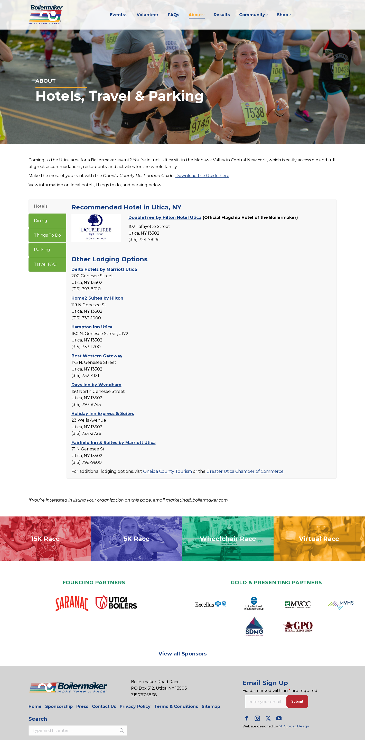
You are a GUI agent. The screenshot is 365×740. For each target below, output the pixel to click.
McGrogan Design (294, 726)
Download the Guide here (202, 175)
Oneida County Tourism (167, 471)
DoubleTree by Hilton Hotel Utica (164, 217)
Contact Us (104, 706)
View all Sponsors (182, 654)
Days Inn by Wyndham (96, 384)
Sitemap (211, 706)
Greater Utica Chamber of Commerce (245, 471)
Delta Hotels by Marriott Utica (104, 269)
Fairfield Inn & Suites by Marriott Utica (113, 442)
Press (82, 706)
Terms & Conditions (176, 706)
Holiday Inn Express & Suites (102, 413)
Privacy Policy (135, 706)
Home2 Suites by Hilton (97, 298)
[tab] (47, 206)
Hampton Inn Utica (92, 327)
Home (35, 706)
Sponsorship (59, 706)
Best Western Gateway (97, 356)
